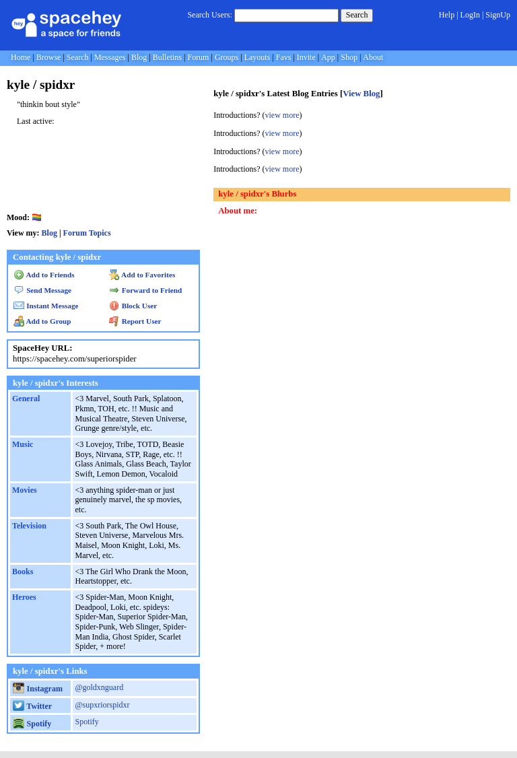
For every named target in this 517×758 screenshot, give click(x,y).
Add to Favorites (142, 275)
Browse (48, 57)
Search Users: (209, 15)
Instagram (38, 688)
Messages (110, 57)
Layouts (257, 57)
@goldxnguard (99, 687)
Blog (139, 57)
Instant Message (45, 306)
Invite (306, 57)
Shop (349, 57)
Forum (198, 57)
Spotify (32, 723)
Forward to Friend (145, 290)
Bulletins (167, 57)
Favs (283, 57)
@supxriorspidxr (102, 705)
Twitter (32, 706)
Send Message (42, 290)
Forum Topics (87, 233)
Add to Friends (44, 275)
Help (446, 15)
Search (357, 15)
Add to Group (42, 321)
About (373, 57)
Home (20, 57)
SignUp (497, 15)
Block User (133, 306)
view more (282, 115)
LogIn (470, 15)
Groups (226, 57)
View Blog (361, 93)
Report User (135, 321)
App (328, 57)
